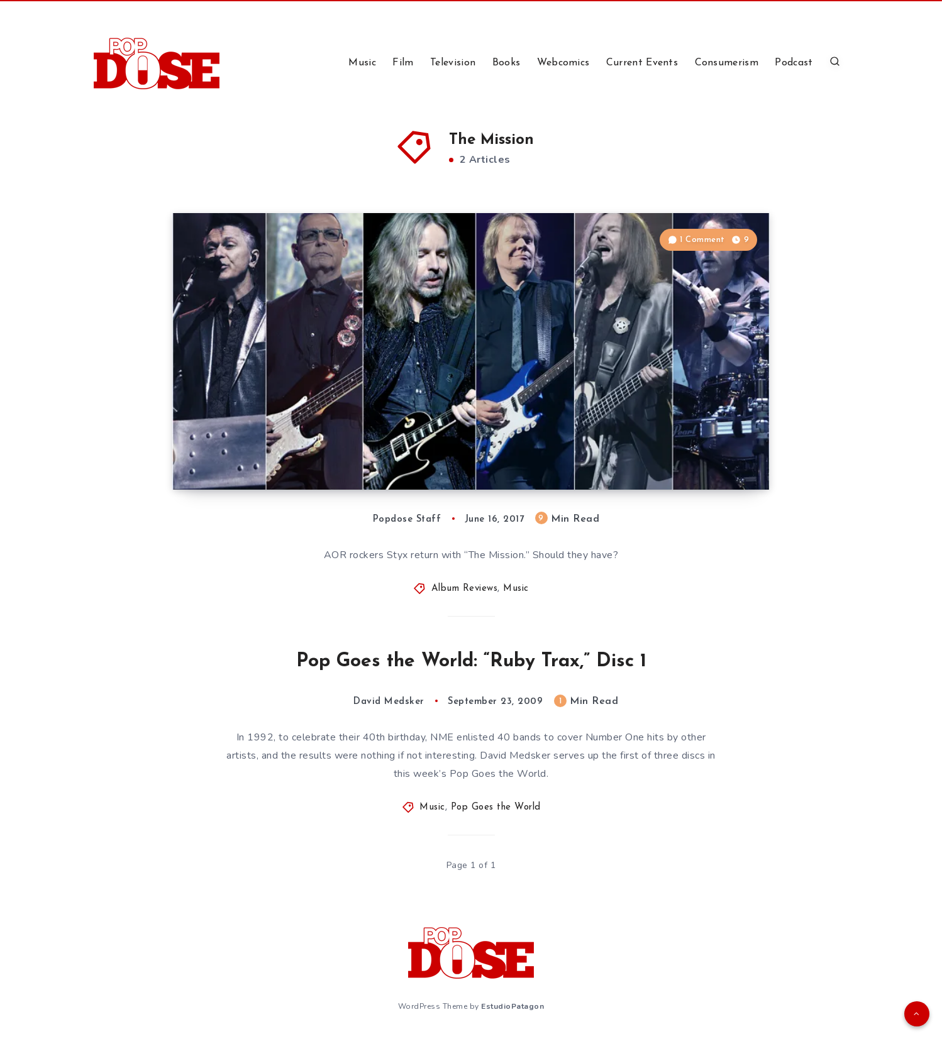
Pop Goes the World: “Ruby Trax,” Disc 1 (471, 661)
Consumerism (726, 63)
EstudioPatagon (512, 1006)
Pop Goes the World (496, 807)
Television (452, 63)
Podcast (793, 63)
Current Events (642, 63)
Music (362, 63)
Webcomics (563, 63)
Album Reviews (464, 588)
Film (402, 63)
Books (506, 63)
